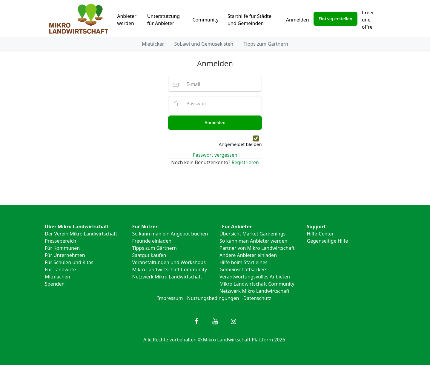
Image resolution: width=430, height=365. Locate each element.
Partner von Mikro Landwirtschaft (257, 248)
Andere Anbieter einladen (248, 255)
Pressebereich (60, 241)
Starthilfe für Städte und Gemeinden (249, 20)
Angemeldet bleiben (240, 144)
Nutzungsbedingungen (213, 298)
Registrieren (245, 162)
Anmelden (297, 19)
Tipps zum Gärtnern (265, 44)
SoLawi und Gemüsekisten (204, 44)
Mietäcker (153, 44)
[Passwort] (215, 103)
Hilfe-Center (320, 233)
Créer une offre (368, 19)
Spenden (54, 284)
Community (205, 19)
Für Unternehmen (65, 255)
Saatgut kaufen (149, 255)
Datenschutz (257, 298)
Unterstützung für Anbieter (163, 20)
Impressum (170, 298)
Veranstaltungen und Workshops (169, 262)
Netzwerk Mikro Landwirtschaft (167, 276)
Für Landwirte (60, 269)
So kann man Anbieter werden (253, 241)
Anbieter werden (126, 20)
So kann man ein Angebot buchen (170, 233)
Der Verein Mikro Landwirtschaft (81, 233)
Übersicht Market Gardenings (252, 233)
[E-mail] (215, 84)
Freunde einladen (151, 241)
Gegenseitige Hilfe (327, 241)
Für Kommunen (62, 248)
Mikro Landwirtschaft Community (169, 269)
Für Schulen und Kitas (69, 262)
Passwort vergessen (215, 155)
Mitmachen (57, 276)
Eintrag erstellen (335, 18)
